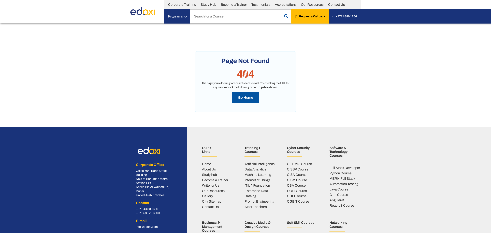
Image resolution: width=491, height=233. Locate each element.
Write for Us (210, 185)
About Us (209, 169)
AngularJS (337, 200)
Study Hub (208, 4)
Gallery (207, 196)
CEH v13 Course (299, 164)
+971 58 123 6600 (148, 213)
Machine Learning (257, 175)
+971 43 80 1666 (147, 209)
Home (206, 164)
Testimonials (260, 4)
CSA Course (296, 185)
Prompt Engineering (259, 201)
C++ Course (338, 195)
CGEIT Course (298, 201)
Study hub (209, 175)
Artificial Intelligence (259, 164)
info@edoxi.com (147, 226)
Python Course (340, 173)
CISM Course (297, 180)
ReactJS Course (341, 205)
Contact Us (336, 4)
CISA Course (297, 175)
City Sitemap (211, 201)
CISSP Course (297, 169)
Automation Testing (343, 184)
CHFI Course (297, 196)
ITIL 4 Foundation (257, 185)
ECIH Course (297, 191)
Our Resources (312, 4)
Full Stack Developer (344, 168)
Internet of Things (257, 180)
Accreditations (285, 4)
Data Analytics (255, 169)
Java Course (338, 189)
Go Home (245, 97)
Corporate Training (182, 4)
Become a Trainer (234, 4)
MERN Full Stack (342, 178)
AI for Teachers (255, 207)
